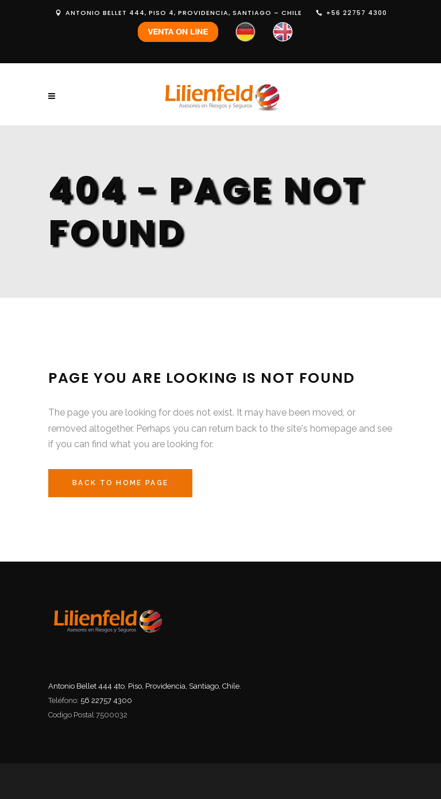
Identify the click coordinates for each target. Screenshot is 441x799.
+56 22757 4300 (356, 12)
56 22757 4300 (106, 700)
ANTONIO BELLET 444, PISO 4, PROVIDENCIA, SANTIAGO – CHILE (183, 12)
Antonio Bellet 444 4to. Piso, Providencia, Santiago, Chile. (144, 686)
